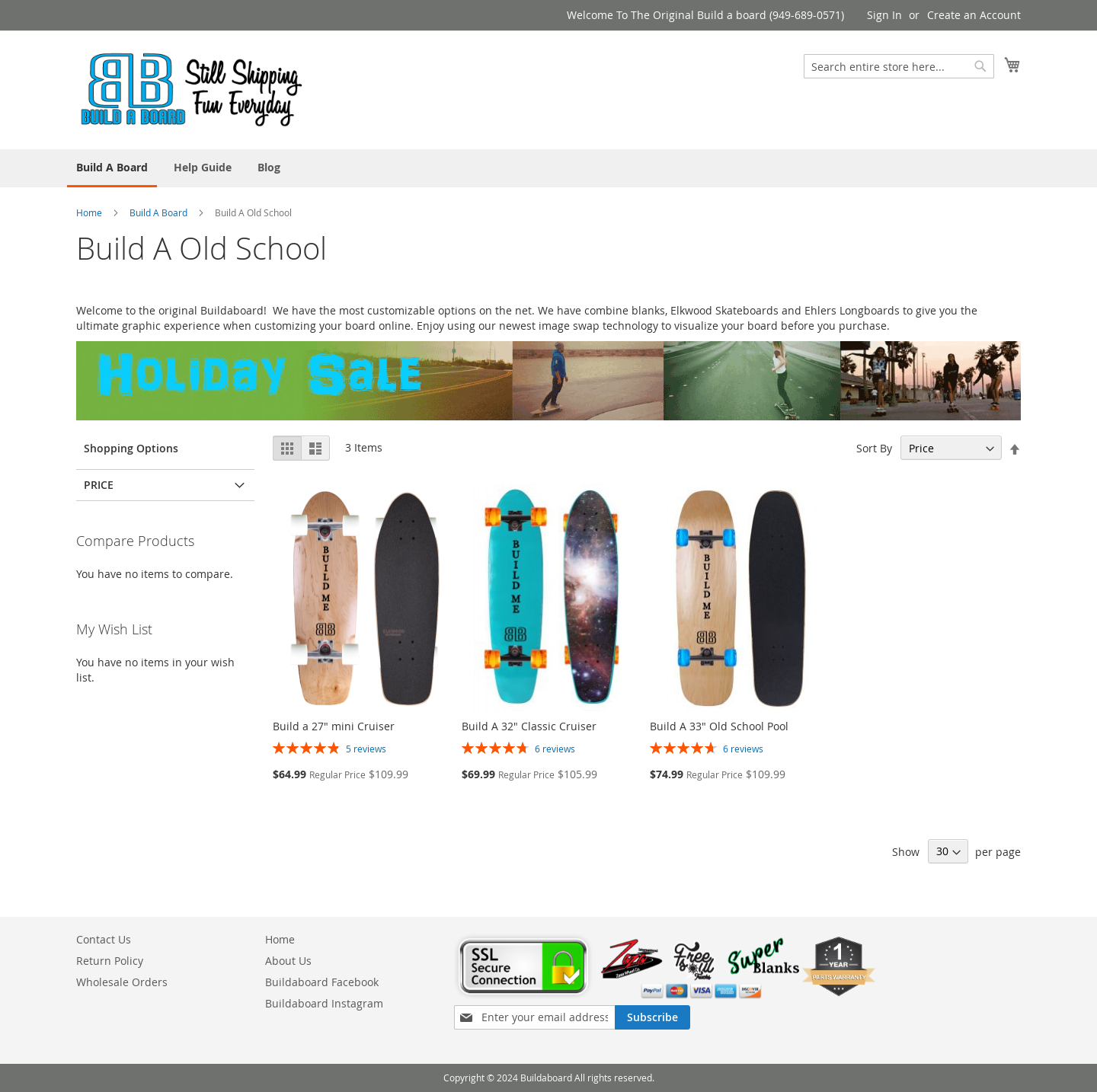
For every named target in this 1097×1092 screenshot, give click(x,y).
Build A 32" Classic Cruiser (529, 726)
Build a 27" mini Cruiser (334, 726)
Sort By (874, 448)
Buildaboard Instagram (324, 1003)
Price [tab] (99, 484)
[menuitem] (112, 168)
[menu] (548, 168)
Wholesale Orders (122, 982)
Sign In (884, 15)
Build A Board (158, 212)
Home (89, 212)
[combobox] (899, 66)
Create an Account (974, 15)
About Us (288, 960)
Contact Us (103, 939)
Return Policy (109, 960)
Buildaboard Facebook (322, 982)
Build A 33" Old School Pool (719, 726)
